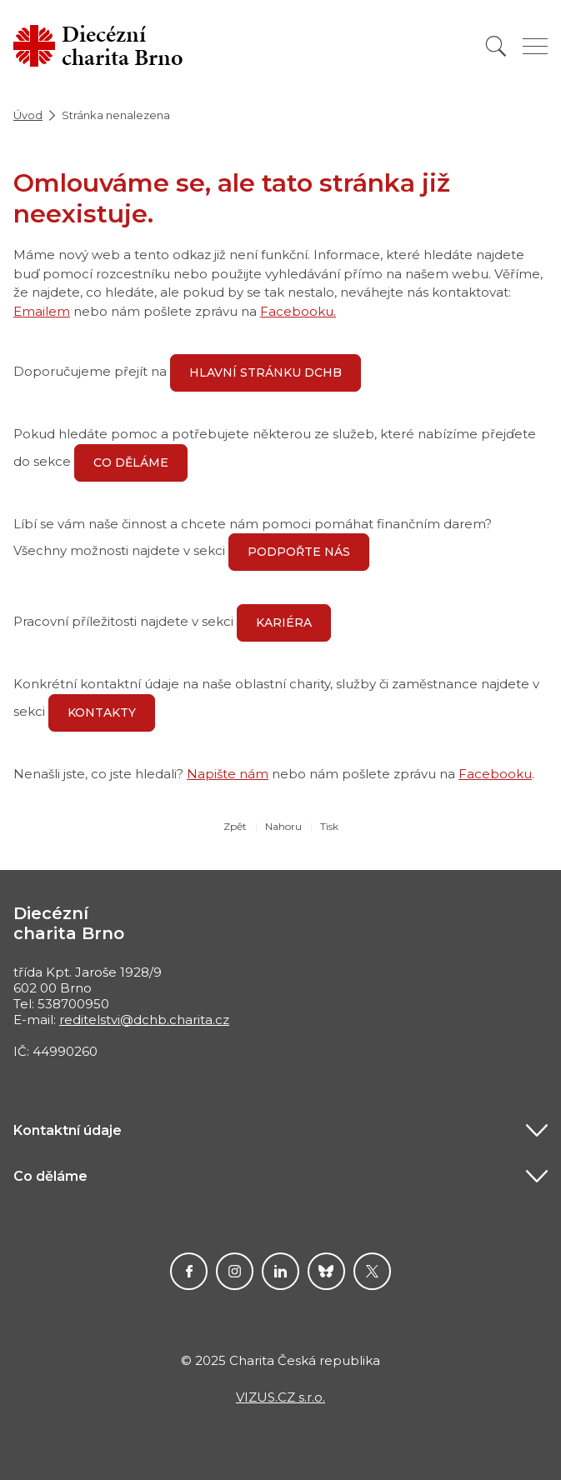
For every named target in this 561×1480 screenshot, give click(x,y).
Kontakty (102, 712)
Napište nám (227, 774)
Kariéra (284, 622)
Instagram (234, 1271)
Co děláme (130, 462)
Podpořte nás (299, 551)
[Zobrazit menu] (535, 46)
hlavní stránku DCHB (265, 372)
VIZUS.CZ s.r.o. (280, 1397)
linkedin (280, 1271)
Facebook (189, 1271)
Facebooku (495, 774)
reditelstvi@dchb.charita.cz (144, 1020)
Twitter (372, 1271)
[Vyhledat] (496, 46)
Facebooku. (298, 311)
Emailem (41, 311)
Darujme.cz (326, 1271)
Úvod (28, 115)
